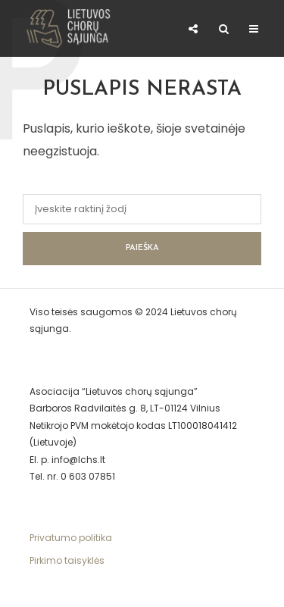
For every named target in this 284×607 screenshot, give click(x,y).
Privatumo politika (71, 537)
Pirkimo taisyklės (67, 560)
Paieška (142, 248)
